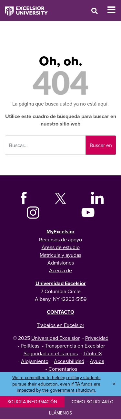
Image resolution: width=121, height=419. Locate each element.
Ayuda (97, 361)
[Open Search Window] (94, 10)
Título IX (92, 353)
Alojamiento (34, 361)
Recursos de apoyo (60, 239)
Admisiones (60, 262)
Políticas (30, 345)
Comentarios (62, 368)
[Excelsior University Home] (24, 8)
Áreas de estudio (61, 247)
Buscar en (101, 145)
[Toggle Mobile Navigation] (114, 10)
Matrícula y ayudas (60, 254)
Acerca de (60, 270)
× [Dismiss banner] (114, 383)
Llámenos (60, 413)
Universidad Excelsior (60, 283)
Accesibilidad (69, 361)
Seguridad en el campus (51, 353)
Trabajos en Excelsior (60, 325)
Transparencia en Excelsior (75, 345)
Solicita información (32, 401)
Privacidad (96, 337)
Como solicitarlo (93, 401)
